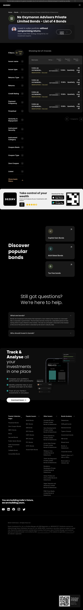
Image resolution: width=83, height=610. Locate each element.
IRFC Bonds (29, 438)
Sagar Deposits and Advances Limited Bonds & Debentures (50, 485)
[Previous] (68, 119)
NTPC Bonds (30, 446)
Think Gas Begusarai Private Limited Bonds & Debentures (50, 460)
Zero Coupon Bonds (14, 426)
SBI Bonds (29, 428)
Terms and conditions (43, 532)
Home (10, 12)
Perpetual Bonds (13, 423)
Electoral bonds (66, 428)
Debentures (65, 420)
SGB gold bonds (66, 424)
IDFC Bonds (29, 431)
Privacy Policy (69, 532)
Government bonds (67, 435)
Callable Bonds (13, 450)
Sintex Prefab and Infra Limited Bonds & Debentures (50, 478)
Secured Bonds (13, 437)
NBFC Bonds (12, 430)
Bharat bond (65, 442)
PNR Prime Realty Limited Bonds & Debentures (49, 493)
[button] (63, 32)
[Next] (80, 119)
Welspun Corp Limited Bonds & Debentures (49, 453)
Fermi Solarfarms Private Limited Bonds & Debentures (50, 437)
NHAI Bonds (30, 420)
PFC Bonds (29, 442)
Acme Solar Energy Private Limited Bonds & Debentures (50, 445)
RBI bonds (64, 438)
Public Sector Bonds (14, 441)
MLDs (10, 433)
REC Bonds (29, 424)
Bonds (16, 12)
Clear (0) (19, 53)
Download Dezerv (18, 400)
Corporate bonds (66, 451)
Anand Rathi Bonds (32, 449)
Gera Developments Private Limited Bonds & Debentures (50, 430)
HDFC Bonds (30, 435)
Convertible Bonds (14, 454)
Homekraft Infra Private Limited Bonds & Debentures (50, 422)
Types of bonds (66, 431)
